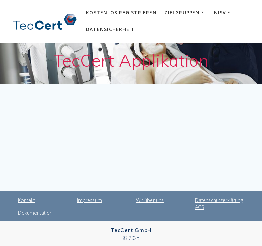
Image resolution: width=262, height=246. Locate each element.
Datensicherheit (110, 29)
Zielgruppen (182, 12)
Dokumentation (35, 212)
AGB (199, 207)
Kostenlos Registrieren (121, 12)
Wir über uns (150, 200)
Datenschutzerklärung (219, 200)
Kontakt (26, 200)
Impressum (89, 200)
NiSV (220, 12)
